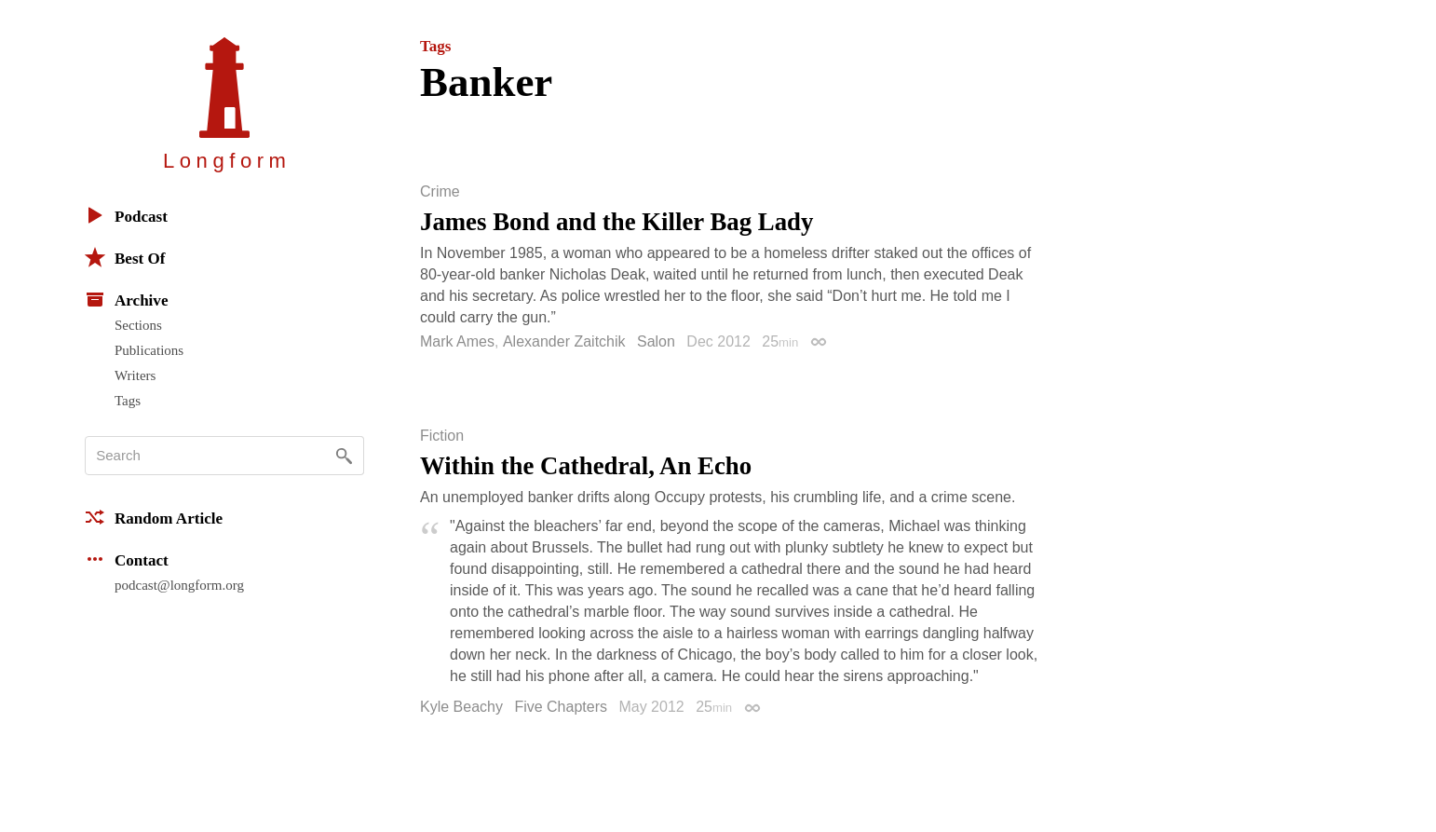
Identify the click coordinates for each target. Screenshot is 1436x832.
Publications (149, 350)
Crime (440, 191)
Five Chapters (560, 707)
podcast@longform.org (179, 585)
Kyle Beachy (461, 707)
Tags (128, 400)
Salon (656, 341)
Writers (135, 375)
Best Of (125, 257)
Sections (138, 325)
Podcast (126, 215)
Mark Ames (457, 341)
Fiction (442, 436)
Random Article (154, 517)
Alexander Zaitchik (564, 341)
